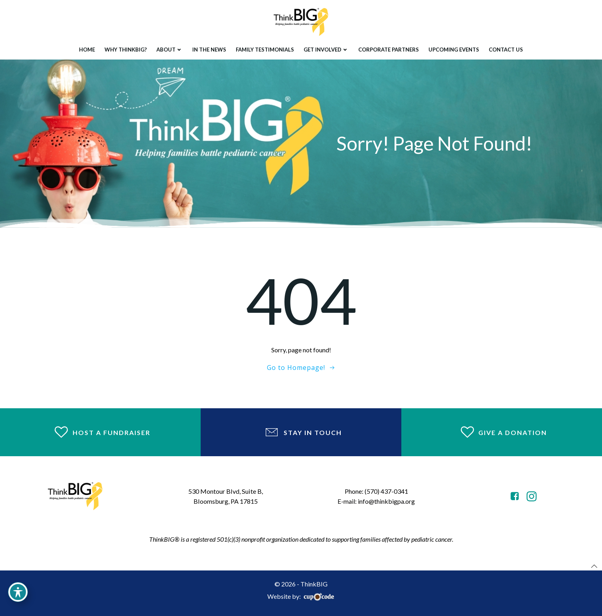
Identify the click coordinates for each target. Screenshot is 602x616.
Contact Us (506, 49)
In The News (209, 49)
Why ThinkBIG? (126, 49)
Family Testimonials (265, 49)
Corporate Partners (388, 49)
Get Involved (326, 49)
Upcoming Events (453, 49)
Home (87, 49)
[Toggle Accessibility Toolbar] (18, 592)
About (169, 49)
